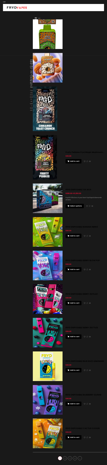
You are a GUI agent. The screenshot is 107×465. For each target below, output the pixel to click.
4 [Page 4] (74, 458)
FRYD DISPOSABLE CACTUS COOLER (83, 428)
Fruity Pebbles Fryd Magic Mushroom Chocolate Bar (84, 152)
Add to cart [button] (74, 161)
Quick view (90, 161)
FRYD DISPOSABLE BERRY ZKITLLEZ (82, 294)
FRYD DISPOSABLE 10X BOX (78, 190)
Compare (87, 161)
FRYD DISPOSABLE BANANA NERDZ (82, 227)
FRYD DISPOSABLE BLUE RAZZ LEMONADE (85, 361)
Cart (4, 2)
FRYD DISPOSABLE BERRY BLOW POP (83, 260)
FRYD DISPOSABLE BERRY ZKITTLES (82, 328)
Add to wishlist (84, 161)
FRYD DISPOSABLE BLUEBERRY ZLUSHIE (83, 395)
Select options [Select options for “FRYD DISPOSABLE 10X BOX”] (76, 206)
